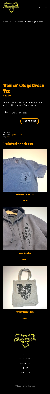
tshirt (8, 137)
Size (7, 112)
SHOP (25, 354)
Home (5, 21)
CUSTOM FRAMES (25, 359)
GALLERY (25, 363)
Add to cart (29, 121)
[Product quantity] (11, 121)
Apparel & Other (16, 21)
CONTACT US (25, 373)
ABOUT (25, 368)
